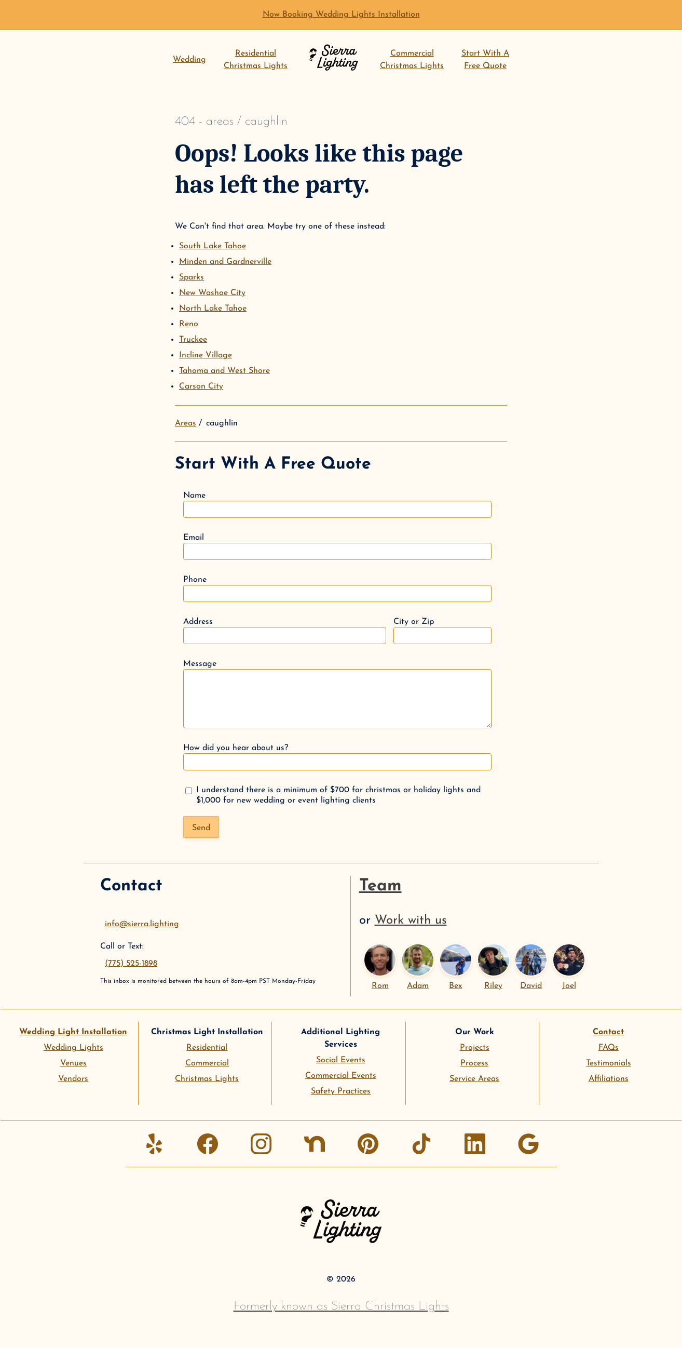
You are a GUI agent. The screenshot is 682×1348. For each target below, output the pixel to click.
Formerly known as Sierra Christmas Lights (341, 1306)
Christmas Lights (207, 1079)
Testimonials (608, 1063)
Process (474, 1063)
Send (201, 828)
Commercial (207, 1063)
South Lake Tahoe (212, 246)
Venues (73, 1063)
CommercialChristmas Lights (412, 59)
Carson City (201, 386)
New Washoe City (212, 293)
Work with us (411, 920)
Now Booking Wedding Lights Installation (341, 14)
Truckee (193, 340)
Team (380, 886)
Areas (185, 423)
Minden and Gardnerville (225, 262)
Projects (474, 1048)
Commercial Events (340, 1076)
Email (337, 546)
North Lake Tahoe (213, 308)
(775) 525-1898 (131, 963)
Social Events (340, 1060)
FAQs (608, 1048)
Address (284, 631)
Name (337, 504)
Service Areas (474, 1079)
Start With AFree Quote (485, 59)
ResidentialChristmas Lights (256, 59)
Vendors (73, 1079)
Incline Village (205, 355)
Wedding (189, 60)
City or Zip (442, 631)
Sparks (191, 277)
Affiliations (609, 1079)
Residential (206, 1048)
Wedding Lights (73, 1048)
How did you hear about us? (337, 757)
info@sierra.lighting (142, 924)
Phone (337, 589)
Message (337, 694)
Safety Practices (341, 1091)
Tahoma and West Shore (224, 371)
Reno (188, 324)
